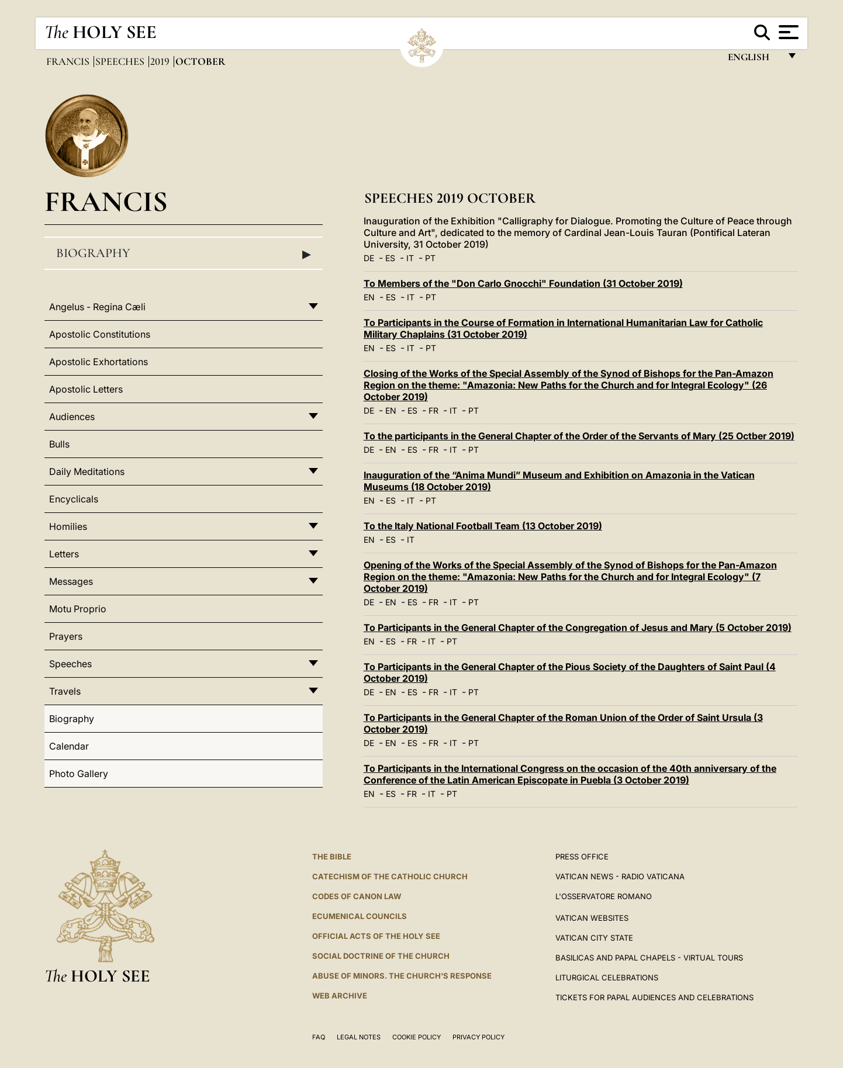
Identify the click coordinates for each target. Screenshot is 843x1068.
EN (369, 297)
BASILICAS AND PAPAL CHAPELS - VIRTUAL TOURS (649, 957)
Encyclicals (73, 499)
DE (369, 258)
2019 (161, 61)
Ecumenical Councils (359, 916)
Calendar (69, 746)
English (754, 60)
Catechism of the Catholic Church (390, 876)
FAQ (318, 1037)
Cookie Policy (416, 1037)
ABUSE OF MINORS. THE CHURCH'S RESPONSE (402, 975)
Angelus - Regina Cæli (97, 307)
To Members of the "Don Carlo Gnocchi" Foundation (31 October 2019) (523, 283)
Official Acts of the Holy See (376, 936)
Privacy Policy (478, 1037)
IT (410, 258)
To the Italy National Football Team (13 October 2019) (483, 526)
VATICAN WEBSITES (591, 918)
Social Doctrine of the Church (381, 955)
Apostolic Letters (86, 389)
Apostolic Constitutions (99, 334)
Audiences (72, 416)
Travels (65, 691)
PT (430, 258)
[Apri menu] (787, 32)
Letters (64, 554)
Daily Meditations (87, 471)
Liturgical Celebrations (606, 977)
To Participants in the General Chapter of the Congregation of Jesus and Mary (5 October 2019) (578, 627)
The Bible (331, 856)
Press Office (582, 856)
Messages (71, 581)
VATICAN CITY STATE (594, 937)
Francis (69, 61)
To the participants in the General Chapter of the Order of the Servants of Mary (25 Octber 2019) (579, 436)
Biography (183, 253)
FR (433, 410)
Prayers (65, 636)
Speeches (121, 61)
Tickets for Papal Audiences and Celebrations (654, 997)
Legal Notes (359, 1037)
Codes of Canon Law (356, 896)
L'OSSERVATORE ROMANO (603, 896)
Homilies (68, 526)
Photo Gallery (78, 773)
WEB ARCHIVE (339, 995)
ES (390, 258)
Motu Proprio (77, 609)
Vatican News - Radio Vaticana (620, 876)
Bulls (59, 444)
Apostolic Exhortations (98, 361)
